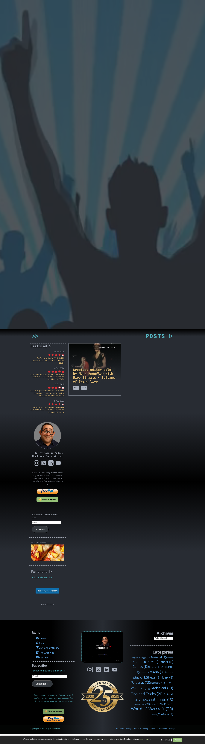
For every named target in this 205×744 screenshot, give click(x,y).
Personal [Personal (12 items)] (140, 693)
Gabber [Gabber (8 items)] (166, 672)
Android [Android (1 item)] (141, 668)
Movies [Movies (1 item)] (169, 683)
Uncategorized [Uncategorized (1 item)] (140, 715)
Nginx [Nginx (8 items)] (167, 688)
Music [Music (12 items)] (140, 688)
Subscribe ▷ (42, 694)
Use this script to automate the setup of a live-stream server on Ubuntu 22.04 (47, 387)
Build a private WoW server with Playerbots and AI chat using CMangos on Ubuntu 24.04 (47, 403)
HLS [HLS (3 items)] (163, 677)
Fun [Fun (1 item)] (138, 673)
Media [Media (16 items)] (158, 682)
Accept (177, 740)
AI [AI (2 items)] (134, 668)
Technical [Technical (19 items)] (161, 698)
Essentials (165, 740)
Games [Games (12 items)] (141, 677)
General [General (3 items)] (154, 677)
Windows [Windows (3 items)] (153, 714)
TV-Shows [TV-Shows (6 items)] (145, 710)
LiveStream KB (43, 587)
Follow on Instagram (49, 601)
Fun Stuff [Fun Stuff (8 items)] (149, 672)
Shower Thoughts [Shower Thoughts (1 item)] (142, 699)
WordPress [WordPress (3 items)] (166, 714)
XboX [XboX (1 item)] (155, 725)
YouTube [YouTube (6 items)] (165, 724)
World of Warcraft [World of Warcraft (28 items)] (152, 719)
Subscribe (40, 540)
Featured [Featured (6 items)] (158, 668)
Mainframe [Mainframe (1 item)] (144, 683)
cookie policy (144, 739)
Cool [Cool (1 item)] (147, 668)
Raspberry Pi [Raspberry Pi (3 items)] (157, 693)
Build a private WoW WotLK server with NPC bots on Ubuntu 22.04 (48, 371)
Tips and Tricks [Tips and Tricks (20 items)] (147, 704)
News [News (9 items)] (154, 688)
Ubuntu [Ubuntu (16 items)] (163, 710)
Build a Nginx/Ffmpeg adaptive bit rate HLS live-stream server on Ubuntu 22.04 (47, 420)
